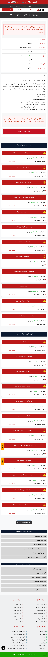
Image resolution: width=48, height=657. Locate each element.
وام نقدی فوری (41, 540)
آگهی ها (31, 6)
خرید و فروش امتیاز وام (39, 553)
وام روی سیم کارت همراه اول (38, 590)
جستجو (12, 6)
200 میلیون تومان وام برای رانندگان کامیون (35, 549)
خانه (36, 6)
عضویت (18, 10)
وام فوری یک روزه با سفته (39, 577)
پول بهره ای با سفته (40, 536)
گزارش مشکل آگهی (24, 131)
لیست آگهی (30, 29)
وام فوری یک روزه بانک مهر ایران (37, 557)
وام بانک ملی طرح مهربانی (39, 585)
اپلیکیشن (19, 6)
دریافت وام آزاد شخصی (39, 544)
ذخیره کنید (41, 39)
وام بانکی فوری (41, 573)
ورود (29, 10)
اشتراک (25, 6)
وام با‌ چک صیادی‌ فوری (39, 581)
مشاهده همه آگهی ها (24, 522)
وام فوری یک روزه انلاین (39, 569)
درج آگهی (7, 10)
